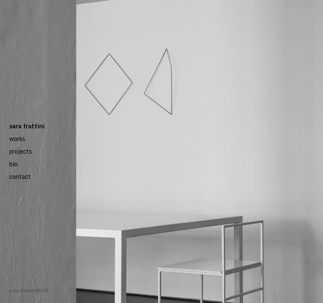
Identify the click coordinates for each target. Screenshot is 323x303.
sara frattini (27, 126)
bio (13, 164)
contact (20, 176)
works (17, 139)
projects (20, 151)
